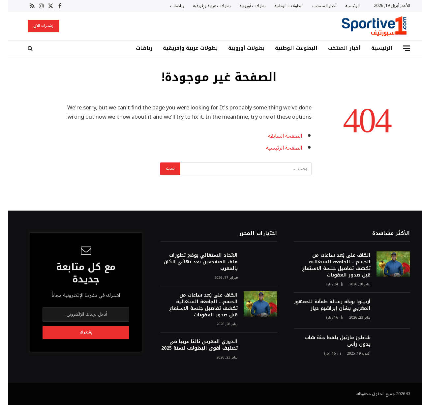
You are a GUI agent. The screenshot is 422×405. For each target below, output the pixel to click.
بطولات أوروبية (244, 6)
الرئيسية (344, 6)
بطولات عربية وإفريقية (204, 6)
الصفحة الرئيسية (276, 148)
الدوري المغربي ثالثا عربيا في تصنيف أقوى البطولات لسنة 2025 (191, 345)
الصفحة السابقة (277, 136)
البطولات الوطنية (281, 6)
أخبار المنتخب (316, 6)
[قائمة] (398, 48)
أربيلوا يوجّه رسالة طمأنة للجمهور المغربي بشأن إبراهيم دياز (324, 305)
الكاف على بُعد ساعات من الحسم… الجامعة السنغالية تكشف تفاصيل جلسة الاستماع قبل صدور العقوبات (328, 265)
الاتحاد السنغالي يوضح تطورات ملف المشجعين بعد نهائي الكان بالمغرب (193, 262)
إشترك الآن (35, 26)
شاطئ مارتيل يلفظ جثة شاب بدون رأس (330, 341)
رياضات (169, 6)
